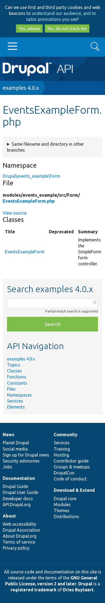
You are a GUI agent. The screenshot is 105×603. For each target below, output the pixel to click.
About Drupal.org (19, 536)
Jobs (7, 466)
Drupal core (65, 498)
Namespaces (19, 395)
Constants (17, 383)
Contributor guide (71, 460)
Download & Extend (74, 490)
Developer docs (18, 498)
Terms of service (19, 542)
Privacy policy (16, 547)
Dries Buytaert (78, 589)
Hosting (61, 454)
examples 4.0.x (21, 88)
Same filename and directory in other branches (45, 147)
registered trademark (33, 589)
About (9, 515)
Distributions (66, 516)
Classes (14, 370)
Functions (16, 376)
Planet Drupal (16, 442)
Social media (15, 448)
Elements (16, 406)
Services (15, 400)
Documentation (19, 478)
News (8, 434)
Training (62, 448)
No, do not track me (67, 28)
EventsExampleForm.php (29, 201)
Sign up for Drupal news (26, 454)
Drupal (85, 583)
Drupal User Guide (20, 492)
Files (11, 389)
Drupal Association (21, 530)
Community (65, 434)
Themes (61, 510)
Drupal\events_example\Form (31, 176)
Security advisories (21, 460)
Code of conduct (70, 478)
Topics (13, 364)
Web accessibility (19, 524)
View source (14, 212)
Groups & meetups (72, 466)
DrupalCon (64, 472)
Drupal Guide (15, 486)
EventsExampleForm (25, 251)
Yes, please (29, 28)
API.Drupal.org (17, 504)
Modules (62, 504)
